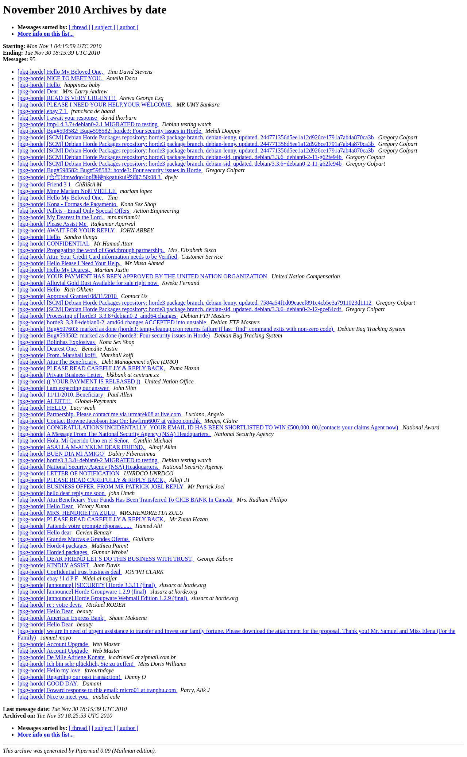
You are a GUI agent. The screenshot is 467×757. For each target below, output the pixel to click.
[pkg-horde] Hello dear (45, 532)
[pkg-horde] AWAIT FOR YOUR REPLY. (67, 230)
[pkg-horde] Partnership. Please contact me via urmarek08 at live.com (100, 414)
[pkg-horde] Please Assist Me (53, 224)
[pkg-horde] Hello (39, 85)
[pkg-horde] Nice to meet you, (54, 697)
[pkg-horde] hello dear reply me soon (62, 493)
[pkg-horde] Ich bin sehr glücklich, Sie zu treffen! (76, 664)
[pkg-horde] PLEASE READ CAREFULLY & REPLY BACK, (92, 368)
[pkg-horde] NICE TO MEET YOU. (61, 78)
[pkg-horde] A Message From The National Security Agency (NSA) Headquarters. (114, 434)
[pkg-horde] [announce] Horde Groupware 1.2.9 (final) (82, 591)
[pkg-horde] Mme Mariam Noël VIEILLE (67, 191)
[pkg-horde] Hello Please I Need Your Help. (70, 263)
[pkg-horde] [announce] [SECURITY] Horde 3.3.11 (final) (87, 585)
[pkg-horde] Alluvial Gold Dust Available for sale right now (88, 283)
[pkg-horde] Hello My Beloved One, (61, 72)
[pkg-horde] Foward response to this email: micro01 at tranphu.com (97, 690)
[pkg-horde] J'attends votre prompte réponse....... (75, 526)
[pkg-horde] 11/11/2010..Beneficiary (61, 394)
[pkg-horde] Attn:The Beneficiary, (58, 362)
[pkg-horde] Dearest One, (48, 348)
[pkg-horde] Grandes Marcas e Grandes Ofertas (74, 539)
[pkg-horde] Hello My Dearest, (55, 270)
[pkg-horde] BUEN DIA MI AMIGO (61, 454)
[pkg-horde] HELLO (42, 408)
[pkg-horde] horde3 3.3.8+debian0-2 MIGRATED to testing (88, 460)
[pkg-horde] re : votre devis (50, 605)
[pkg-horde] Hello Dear (46, 506)
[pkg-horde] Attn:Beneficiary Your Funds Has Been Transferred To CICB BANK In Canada (126, 500)
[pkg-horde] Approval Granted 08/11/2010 (68, 296)
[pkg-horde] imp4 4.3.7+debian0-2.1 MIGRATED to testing (88, 124)
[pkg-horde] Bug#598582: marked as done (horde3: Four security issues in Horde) (114, 335)
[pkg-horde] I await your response (58, 118)
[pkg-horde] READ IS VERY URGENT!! (67, 98)
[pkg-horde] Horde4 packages (53, 545)
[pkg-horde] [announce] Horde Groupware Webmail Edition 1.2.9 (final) (103, 598)
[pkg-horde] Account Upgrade (53, 644)
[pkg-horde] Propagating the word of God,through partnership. (91, 250)
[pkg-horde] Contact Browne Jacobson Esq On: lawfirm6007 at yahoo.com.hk (109, 421)
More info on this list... (46, 34)
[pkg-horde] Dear (39, 91)
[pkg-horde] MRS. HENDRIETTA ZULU (67, 513)
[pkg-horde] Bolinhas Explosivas (57, 342)
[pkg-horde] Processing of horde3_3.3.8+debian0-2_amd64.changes (98, 316)
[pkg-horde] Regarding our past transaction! (70, 677)
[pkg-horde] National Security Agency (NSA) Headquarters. (89, 467)
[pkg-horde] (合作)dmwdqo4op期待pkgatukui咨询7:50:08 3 (90, 177)
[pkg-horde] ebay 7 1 (43, 111)
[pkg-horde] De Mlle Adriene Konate (62, 657)
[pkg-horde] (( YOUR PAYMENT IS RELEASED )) (80, 381)
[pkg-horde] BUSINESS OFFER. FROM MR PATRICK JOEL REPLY (101, 486)
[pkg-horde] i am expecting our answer (64, 388)
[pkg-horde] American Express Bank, (62, 618)
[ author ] (128, 27)
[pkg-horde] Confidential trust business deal (70, 572)
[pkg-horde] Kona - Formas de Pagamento (68, 204)
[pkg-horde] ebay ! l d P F (49, 578)
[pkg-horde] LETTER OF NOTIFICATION (69, 473)
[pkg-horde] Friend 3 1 (45, 184)
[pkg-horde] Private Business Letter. (61, 375)
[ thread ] (79, 27)
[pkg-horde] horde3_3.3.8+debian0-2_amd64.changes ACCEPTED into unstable (113, 322)
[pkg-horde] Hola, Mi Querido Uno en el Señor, (74, 440)
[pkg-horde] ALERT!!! (45, 401)
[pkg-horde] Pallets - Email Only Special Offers (74, 211)
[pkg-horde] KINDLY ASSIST (54, 565)
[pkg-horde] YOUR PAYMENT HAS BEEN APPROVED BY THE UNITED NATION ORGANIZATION (143, 276)
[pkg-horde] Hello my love (50, 670)
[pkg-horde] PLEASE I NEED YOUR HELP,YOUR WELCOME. (96, 104)
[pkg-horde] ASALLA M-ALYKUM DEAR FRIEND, (82, 447)
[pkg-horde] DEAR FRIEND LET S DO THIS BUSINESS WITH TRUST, (106, 559)
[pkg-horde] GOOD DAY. (49, 683)
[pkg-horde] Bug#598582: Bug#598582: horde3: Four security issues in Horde (110, 131)
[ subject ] (103, 27)
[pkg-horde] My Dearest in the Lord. (61, 217)
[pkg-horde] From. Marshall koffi (57, 355)
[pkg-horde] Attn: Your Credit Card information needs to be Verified (98, 257)
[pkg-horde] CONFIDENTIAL (54, 243)
